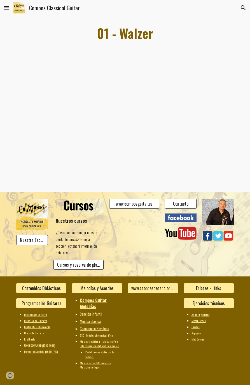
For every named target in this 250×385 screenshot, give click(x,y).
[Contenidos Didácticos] (41, 288)
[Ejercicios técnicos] (208, 303)
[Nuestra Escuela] (32, 240)
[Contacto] (180, 204)
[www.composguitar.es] (134, 204)
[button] (6, 7)
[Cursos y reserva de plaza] (78, 265)
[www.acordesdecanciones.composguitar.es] (152, 288)
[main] (125, 33)
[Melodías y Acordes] (97, 288)
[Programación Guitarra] (41, 303)
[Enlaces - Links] (208, 288)
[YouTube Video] (60, 98)
